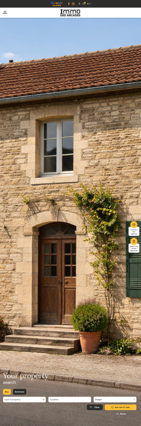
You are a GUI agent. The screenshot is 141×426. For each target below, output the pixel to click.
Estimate (19, 391)
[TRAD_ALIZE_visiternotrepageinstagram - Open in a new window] (73, 4)
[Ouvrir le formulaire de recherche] (95, 407)
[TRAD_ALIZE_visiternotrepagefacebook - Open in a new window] (69, 4)
